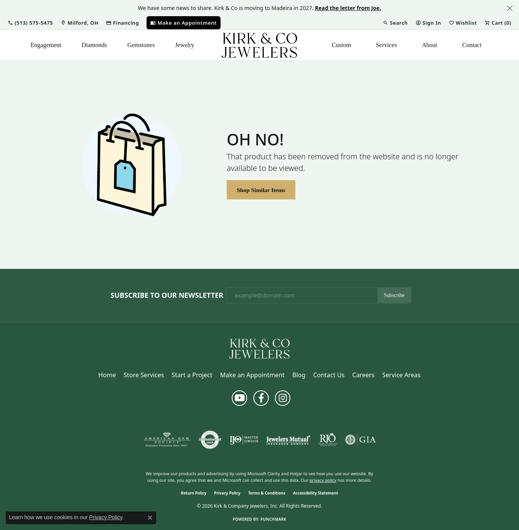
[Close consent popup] (150, 517)
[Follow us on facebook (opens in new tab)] (261, 398)
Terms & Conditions (266, 493)
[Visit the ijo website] (243, 439)
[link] (79, 22)
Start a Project (192, 375)
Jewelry (184, 45)
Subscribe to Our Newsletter (167, 295)
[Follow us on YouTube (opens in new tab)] (239, 398)
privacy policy (323, 480)
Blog (298, 375)
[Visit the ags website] (166, 439)
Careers (363, 375)
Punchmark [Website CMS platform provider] (273, 519)
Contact (472, 45)
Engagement (45, 45)
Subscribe (394, 295)
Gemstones (141, 45)
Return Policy (193, 493)
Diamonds (94, 45)
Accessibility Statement (315, 493)
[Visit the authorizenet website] (210, 439)
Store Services (144, 375)
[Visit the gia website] (360, 439)
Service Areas (401, 375)
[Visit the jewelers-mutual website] (288, 439)
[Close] (509, 8)
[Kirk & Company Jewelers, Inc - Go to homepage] (259, 348)
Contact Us (328, 375)
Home (107, 375)
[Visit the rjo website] (327, 439)
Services (386, 45)
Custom (341, 45)
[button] (30, 22)
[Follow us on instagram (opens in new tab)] (282, 398)
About (429, 45)
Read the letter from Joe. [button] (348, 8)
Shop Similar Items (261, 190)
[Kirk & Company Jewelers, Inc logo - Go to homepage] (259, 45)
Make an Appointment (252, 375)
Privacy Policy (227, 493)
